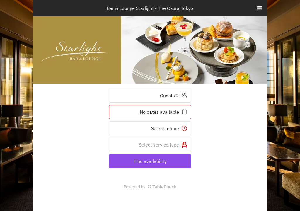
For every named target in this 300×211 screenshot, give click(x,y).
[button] (150, 145)
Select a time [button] (169, 128)
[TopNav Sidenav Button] (259, 8)
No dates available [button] (163, 112)
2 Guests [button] (173, 95)
